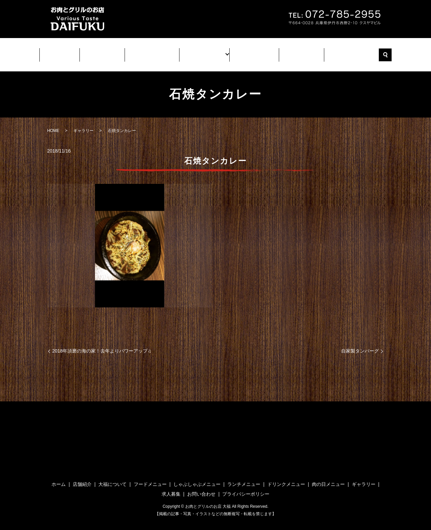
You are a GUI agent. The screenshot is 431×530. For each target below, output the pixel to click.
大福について (155, 52)
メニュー (203, 52)
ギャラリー (249, 52)
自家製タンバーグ (360, 344)
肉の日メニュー (328, 478)
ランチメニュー (243, 478)
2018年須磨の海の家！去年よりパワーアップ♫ (101, 344)
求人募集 (295, 52)
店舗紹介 (107, 52)
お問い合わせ (344, 52)
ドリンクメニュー (286, 478)
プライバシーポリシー (245, 488)
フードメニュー (150, 478)
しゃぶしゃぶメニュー (197, 478)
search (377, 51)
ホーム (66, 52)
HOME (53, 124)
